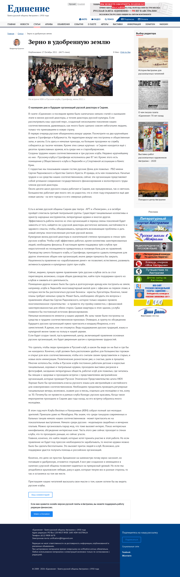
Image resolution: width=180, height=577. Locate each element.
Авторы (104, 24)
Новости (24, 24)
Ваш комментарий (40, 495)
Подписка (127, 19)
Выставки (118, 24)
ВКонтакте (126, 555)
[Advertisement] (153, 336)
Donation (150, 24)
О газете (92, 24)
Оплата (143, 19)
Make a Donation (42, 514)
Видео (96, 19)
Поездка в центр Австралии (152, 199)
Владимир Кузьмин (17, 48)
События (78, 24)
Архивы (49, 24)
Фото (83, 19)
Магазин (164, 24)
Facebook (126, 552)
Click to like (125, 52)
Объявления (63, 24)
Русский (72, 4)
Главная (11, 24)
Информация (134, 24)
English (81, 4)
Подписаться (131, 539)
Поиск (109, 19)
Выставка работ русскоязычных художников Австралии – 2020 (152, 157)
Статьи (37, 24)
